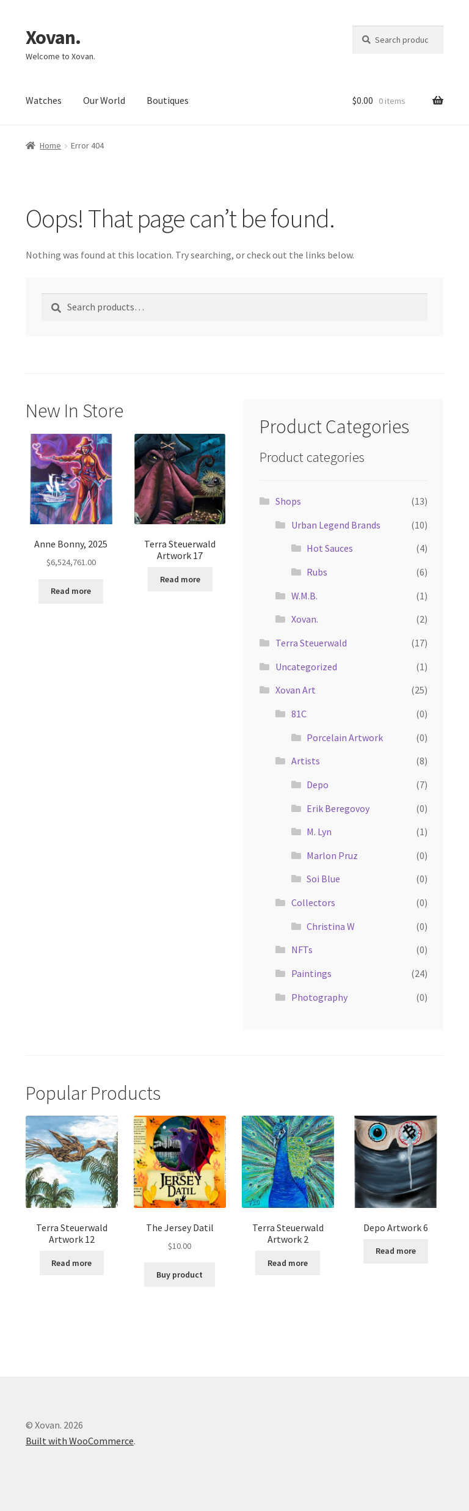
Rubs (317, 572)
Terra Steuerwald (311, 643)
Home (50, 145)
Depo (318, 784)
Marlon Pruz (332, 855)
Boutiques (168, 100)
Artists (305, 761)
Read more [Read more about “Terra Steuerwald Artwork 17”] (180, 579)
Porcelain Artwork (345, 737)
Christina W (331, 926)
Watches (44, 100)
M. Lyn (319, 831)
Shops (288, 501)
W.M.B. (304, 596)
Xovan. (53, 37)
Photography (319, 997)
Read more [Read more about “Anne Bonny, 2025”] (71, 590)
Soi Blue (323, 879)
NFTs (302, 949)
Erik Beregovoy (338, 808)
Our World (104, 100)
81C (299, 714)
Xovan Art (295, 690)
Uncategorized (306, 666)
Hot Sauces (330, 548)
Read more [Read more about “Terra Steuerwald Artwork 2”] (287, 1262)
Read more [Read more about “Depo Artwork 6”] (396, 1250)
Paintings (311, 973)
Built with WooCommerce (80, 1441)
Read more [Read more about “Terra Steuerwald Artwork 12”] (71, 1262)
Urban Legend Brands (335, 525)
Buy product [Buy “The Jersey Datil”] (179, 1274)
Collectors (313, 902)
